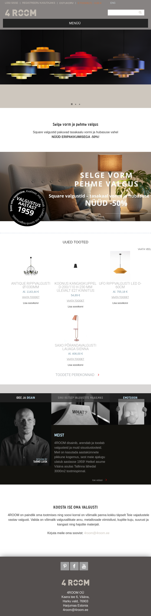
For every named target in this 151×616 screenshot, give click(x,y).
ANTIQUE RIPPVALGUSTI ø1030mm (30, 285)
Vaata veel (144, 249)
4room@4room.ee (97, 533)
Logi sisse (11, 3)
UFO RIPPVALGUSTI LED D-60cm (120, 285)
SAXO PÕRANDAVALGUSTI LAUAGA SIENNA (75, 347)
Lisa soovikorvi (31, 303)
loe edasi (97, 480)
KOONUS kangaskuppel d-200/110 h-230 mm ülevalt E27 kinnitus (75, 287)
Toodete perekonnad (74, 375)
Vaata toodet (31, 297)
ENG (112, 3)
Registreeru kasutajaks (38, 3)
